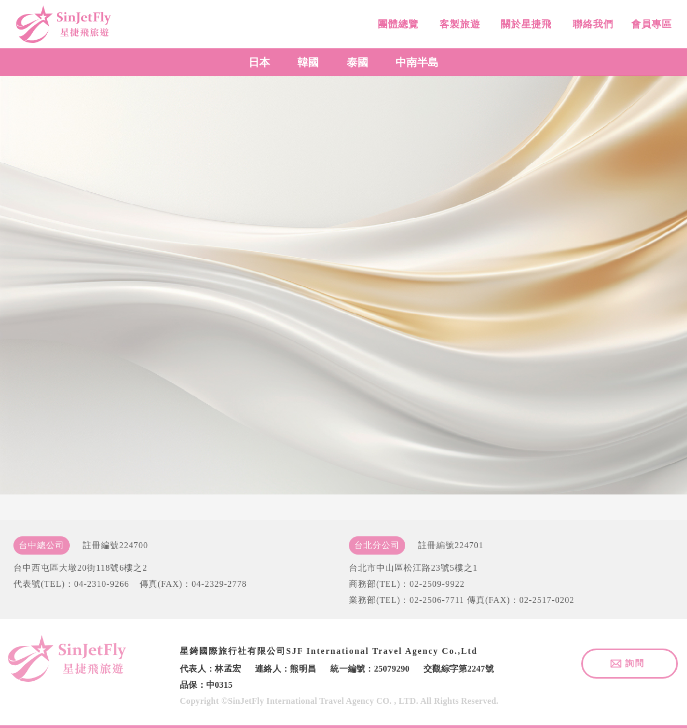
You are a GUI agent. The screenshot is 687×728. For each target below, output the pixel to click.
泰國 (357, 62)
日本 (259, 62)
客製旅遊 (458, 26)
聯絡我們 (591, 29)
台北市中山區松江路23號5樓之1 (413, 567)
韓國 (308, 62)
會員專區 (650, 31)
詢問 (635, 663)
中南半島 (417, 62)
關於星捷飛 (525, 28)
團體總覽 (397, 26)
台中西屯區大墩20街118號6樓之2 (80, 567)
